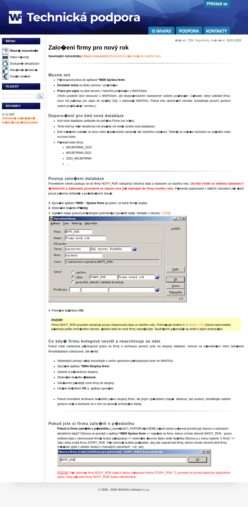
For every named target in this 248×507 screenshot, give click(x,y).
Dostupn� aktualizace (24, 63)
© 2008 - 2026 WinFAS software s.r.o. (124, 489)
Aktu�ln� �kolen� (24, 70)
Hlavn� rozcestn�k (24, 50)
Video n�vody (19, 57)
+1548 (165, 213)
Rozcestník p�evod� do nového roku (135, 56)
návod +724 (196, 325)
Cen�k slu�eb (20, 76)
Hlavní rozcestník (95, 56)
